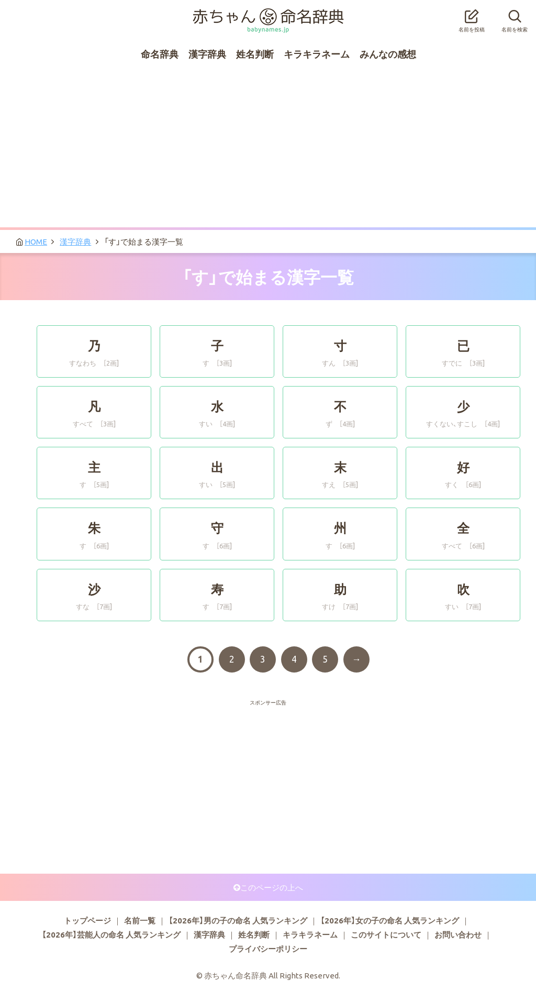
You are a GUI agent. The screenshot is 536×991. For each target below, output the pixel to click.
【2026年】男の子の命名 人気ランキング (238, 920)
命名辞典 (159, 54)
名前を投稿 (472, 18)
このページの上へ (271, 887)
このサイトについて (386, 934)
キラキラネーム (317, 54)
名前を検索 (514, 18)
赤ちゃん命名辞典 (268, 14)
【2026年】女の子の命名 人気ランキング (389, 920)
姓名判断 (255, 54)
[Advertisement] (268, 148)
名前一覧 (139, 920)
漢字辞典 (207, 54)
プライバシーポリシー (268, 948)
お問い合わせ (458, 934)
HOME (36, 241)
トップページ (87, 920)
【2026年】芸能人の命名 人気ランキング (111, 934)
